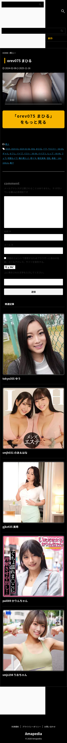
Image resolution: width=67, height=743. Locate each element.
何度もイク (13, 158)
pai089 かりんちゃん (15, 601)
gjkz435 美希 (10, 527)
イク (45, 148)
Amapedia (33, 698)
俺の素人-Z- (24, 158)
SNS (33, 148)
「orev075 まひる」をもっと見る (34, 119)
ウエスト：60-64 (55, 148)
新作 (50, 38)
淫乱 (49, 158)
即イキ (33, 158)
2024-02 (15, 148)
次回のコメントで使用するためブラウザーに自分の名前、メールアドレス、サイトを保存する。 (31, 260)
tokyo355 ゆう (11, 378)
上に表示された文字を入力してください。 (24, 272)
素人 (7, 144)
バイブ (20, 153)
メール (8, 244)
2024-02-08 (24, 148)
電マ (12, 162)
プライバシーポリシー (31, 691)
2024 (8, 148)
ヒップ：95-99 (53, 153)
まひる (39, 148)
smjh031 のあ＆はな (14, 453)
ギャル (5, 153)
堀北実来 (41, 158)
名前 (7, 231)
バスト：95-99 (30, 153)
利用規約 (15, 691)
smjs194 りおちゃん (14, 675)
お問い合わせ (49, 691)
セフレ (13, 153)
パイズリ (42, 153)
